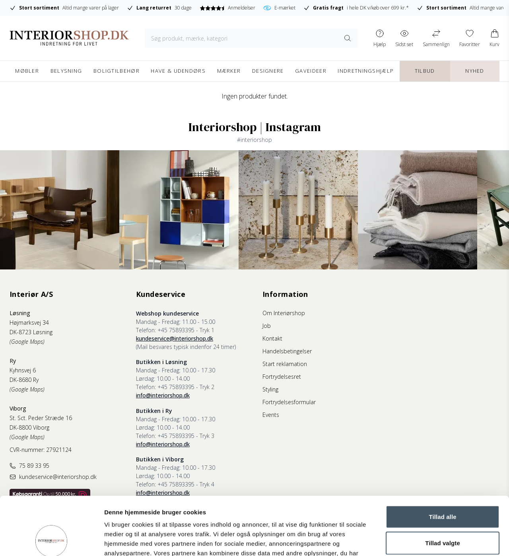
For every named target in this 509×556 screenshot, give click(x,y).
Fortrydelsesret (281, 376)
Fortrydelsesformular (289, 402)
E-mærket (279, 8)
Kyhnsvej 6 (23, 370)
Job (266, 325)
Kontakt (272, 338)
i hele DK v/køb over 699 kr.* (356, 8)
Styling (270, 389)
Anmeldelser (227, 7)
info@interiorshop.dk (163, 395)
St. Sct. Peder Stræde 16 (41, 418)
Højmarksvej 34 (29, 322)
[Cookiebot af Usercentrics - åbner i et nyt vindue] (51, 540)
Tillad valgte (442, 488)
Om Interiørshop (283, 313)
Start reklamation (284, 364)
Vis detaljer (413, 540)
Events (270, 414)
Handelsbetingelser (287, 351)
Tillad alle (442, 462)
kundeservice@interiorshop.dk (174, 338)
